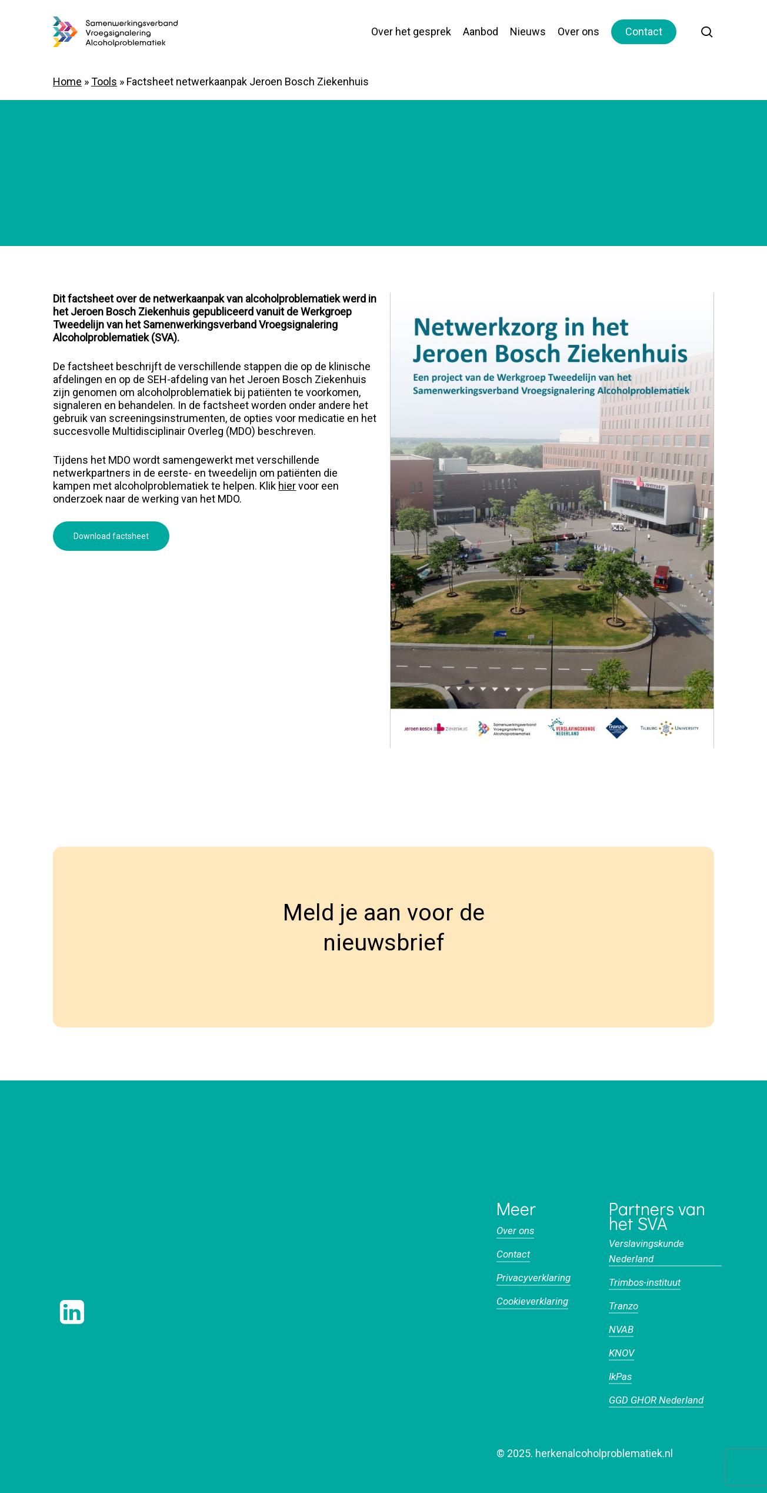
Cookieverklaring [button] (532, 1301)
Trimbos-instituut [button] (645, 1282)
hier (287, 486)
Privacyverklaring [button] (533, 1277)
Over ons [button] (515, 1230)
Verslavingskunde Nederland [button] (646, 1251)
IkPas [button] (620, 1376)
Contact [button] (513, 1254)
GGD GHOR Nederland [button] (656, 1400)
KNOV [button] (621, 1353)
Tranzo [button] (623, 1306)
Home (67, 81)
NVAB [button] (621, 1329)
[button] (111, 536)
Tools (104, 81)
